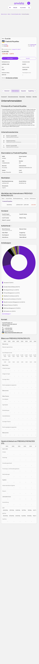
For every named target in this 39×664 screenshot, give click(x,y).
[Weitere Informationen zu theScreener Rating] (4, 75)
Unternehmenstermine (13, 96)
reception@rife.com (7, 331)
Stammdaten (22, 96)
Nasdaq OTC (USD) (16, 49)
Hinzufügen (10, 58)
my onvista (23, 7)
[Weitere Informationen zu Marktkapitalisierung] (5, 64)
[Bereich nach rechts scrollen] (35, 90)
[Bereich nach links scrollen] (2, 90)
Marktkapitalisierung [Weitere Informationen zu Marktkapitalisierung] (6, 62)
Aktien (9, 14)
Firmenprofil (4, 96)
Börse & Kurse (4, 14)
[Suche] (29, 7)
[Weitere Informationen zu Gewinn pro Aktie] (24, 69)
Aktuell (15, 7)
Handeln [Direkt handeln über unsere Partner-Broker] (28, 58)
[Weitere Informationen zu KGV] (3, 69)
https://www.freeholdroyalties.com (12, 332)
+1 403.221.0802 (7, 328)
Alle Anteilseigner (6, 314)
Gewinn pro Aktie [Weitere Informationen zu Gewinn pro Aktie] (25, 67)
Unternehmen (15, 91)
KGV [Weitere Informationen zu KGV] (3, 67)
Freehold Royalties (25, 14)
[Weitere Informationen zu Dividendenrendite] (24, 64)
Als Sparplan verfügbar (12, 78)
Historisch (6, 91)
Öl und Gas (8, 38)
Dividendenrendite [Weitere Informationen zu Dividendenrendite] (26, 62)
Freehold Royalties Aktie (16, 14)
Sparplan (23, 91)
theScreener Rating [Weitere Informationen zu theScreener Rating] (5, 72)
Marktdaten (28, 96)
